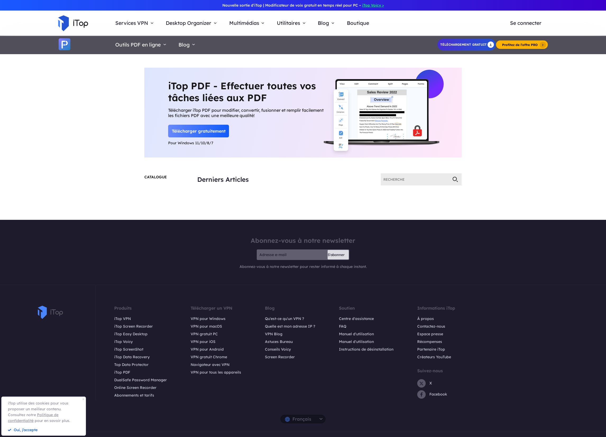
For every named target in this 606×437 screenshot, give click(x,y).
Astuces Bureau (279, 341)
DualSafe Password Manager (140, 380)
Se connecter (525, 23)
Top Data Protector (131, 364)
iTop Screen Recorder (133, 326)
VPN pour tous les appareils (216, 372)
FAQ (342, 326)
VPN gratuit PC (204, 334)
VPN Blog (273, 334)
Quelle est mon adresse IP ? (290, 326)
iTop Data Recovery (132, 357)
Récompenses (429, 341)
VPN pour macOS (206, 326)
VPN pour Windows (208, 318)
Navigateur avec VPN (210, 364)
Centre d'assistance (356, 318)
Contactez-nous (431, 326)
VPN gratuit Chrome (209, 357)
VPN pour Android (207, 349)
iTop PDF (122, 372)
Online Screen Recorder (135, 387)
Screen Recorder (280, 357)
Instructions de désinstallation (366, 349)
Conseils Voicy (278, 349)
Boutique (358, 23)
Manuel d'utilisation (356, 334)
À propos (425, 318)
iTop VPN (122, 318)
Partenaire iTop (431, 349)
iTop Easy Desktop (131, 334)
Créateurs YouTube (434, 357)
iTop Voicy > (373, 5)
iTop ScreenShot (128, 349)
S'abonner (336, 255)
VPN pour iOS (203, 341)
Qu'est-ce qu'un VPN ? (284, 318)
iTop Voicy (123, 341)
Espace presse (430, 334)
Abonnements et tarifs (134, 395)
